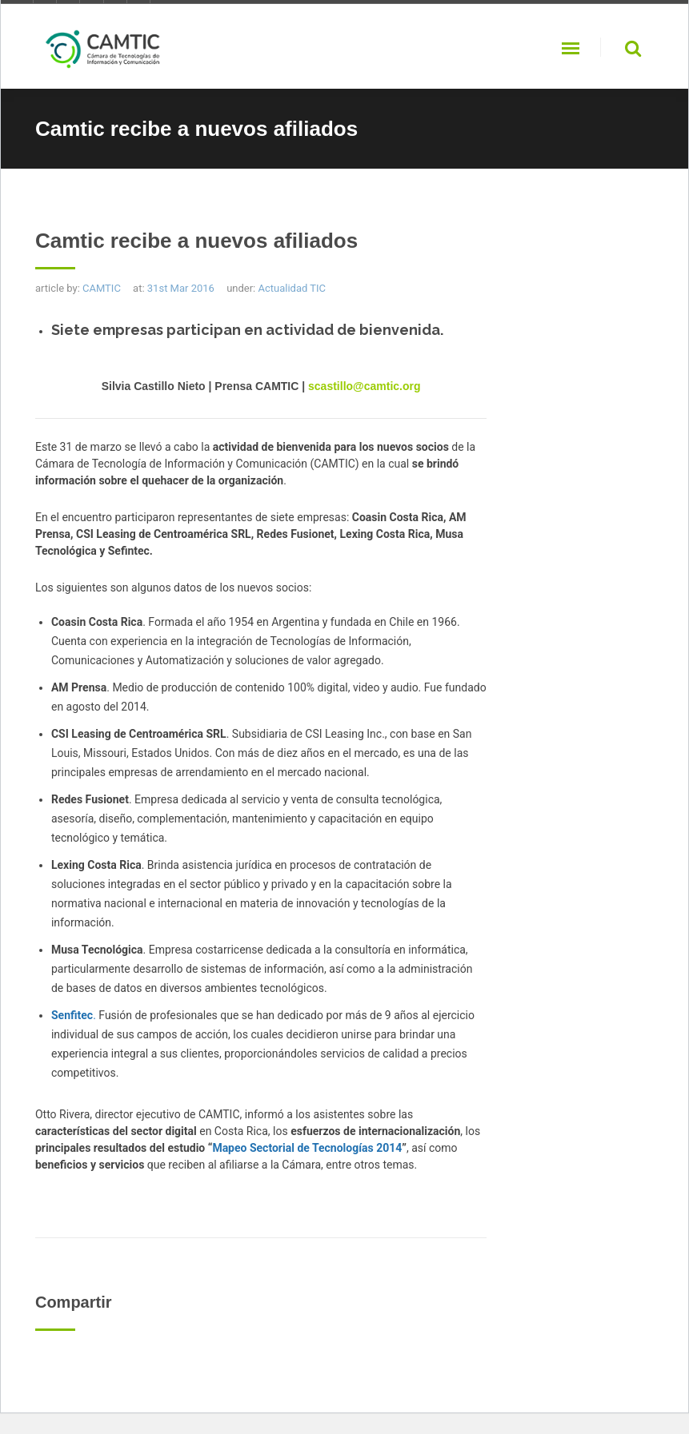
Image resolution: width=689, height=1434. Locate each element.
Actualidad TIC (292, 288)
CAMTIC (101, 288)
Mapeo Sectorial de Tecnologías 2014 (307, 1147)
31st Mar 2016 (180, 288)
